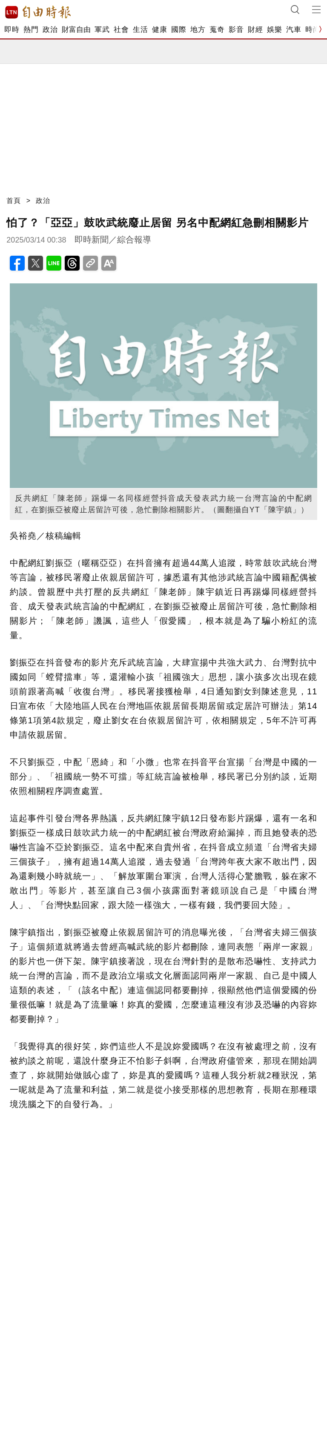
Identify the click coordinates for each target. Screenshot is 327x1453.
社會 (121, 30)
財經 (255, 30)
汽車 (293, 30)
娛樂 (274, 30)
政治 (50, 30)
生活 (140, 30)
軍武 (102, 30)
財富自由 (76, 30)
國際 (178, 30)
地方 (197, 30)
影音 (236, 30)
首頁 (13, 200)
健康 (159, 30)
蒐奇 (216, 30)
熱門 (30, 30)
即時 (11, 30)
